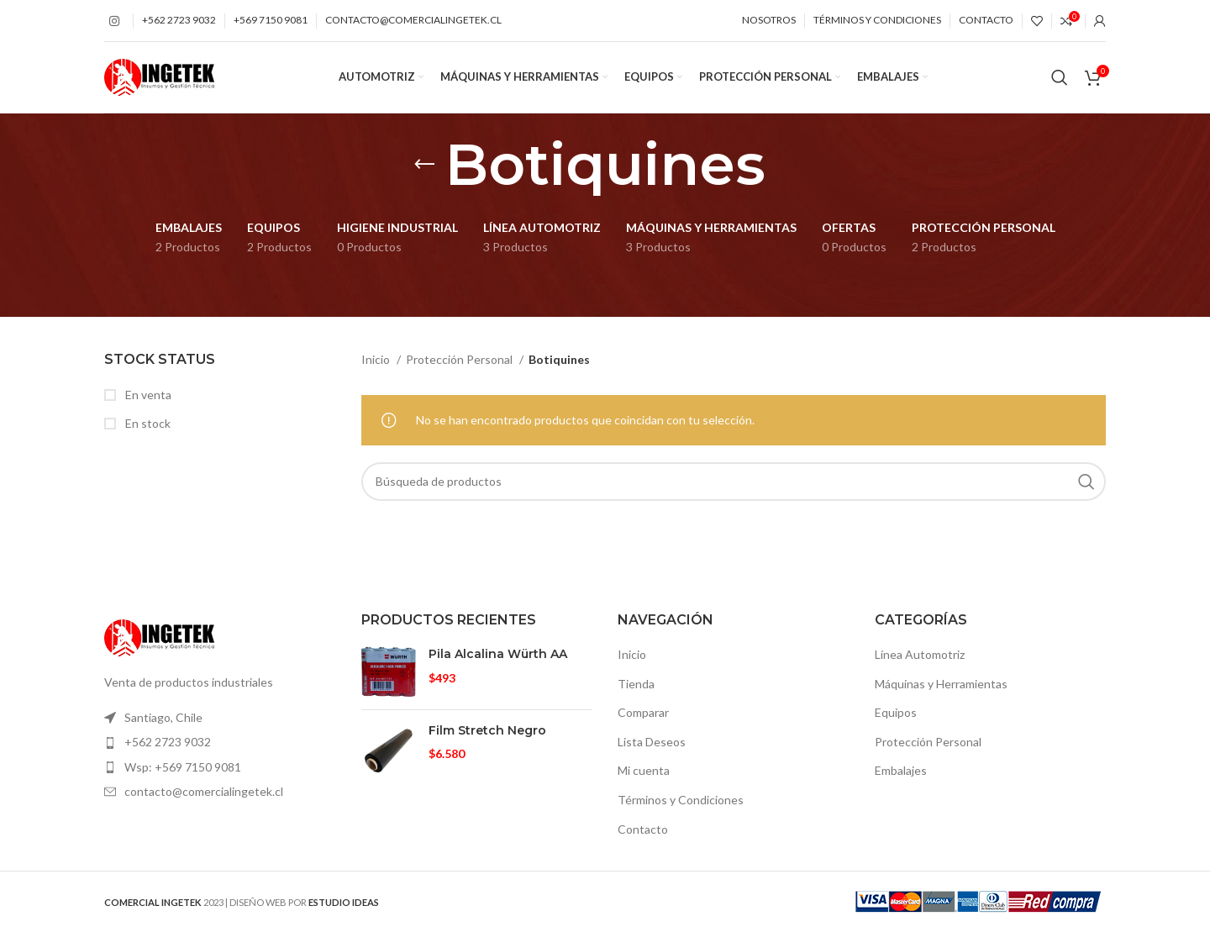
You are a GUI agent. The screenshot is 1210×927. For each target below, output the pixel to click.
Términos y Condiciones (681, 804)
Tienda (636, 687)
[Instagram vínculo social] (114, 21)
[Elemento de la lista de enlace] (220, 722)
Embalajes (901, 774)
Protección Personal (460, 363)
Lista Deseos (652, 746)
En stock (147, 427)
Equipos (896, 716)
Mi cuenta (644, 774)
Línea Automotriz (920, 658)
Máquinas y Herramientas (941, 687)
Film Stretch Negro (487, 733)
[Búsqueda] (1059, 80)
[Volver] (424, 169)
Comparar (643, 716)
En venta (147, 399)
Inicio (376, 363)
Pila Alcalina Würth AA (498, 658)
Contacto (643, 832)
